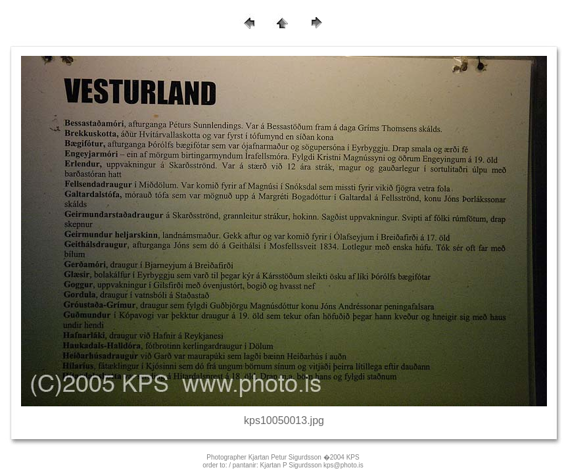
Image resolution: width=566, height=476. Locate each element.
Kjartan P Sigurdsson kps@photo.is (312, 465)
